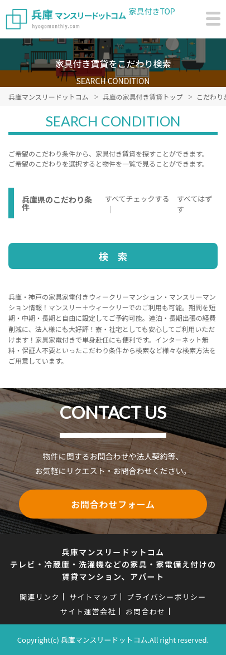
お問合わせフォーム (113, 504)
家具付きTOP (152, 11)
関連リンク (40, 596)
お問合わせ (146, 611)
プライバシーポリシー (166, 596)
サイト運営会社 (88, 611)
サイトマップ (93, 596)
